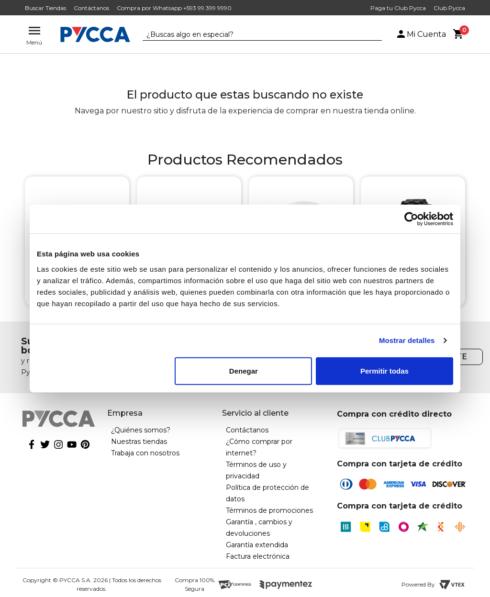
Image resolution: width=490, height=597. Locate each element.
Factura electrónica (258, 556)
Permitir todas (384, 370)
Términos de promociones (269, 510)
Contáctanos (91, 7)
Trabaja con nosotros (145, 453)
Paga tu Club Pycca (398, 7)
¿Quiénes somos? (140, 430)
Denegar (243, 370)
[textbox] (255, 35)
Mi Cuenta (420, 34)
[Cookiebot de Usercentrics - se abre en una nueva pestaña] (411, 219)
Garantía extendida (257, 545)
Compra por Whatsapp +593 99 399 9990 (174, 7)
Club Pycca (449, 7)
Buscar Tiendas (45, 7)
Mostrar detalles (407, 340)
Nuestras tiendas (139, 441)
